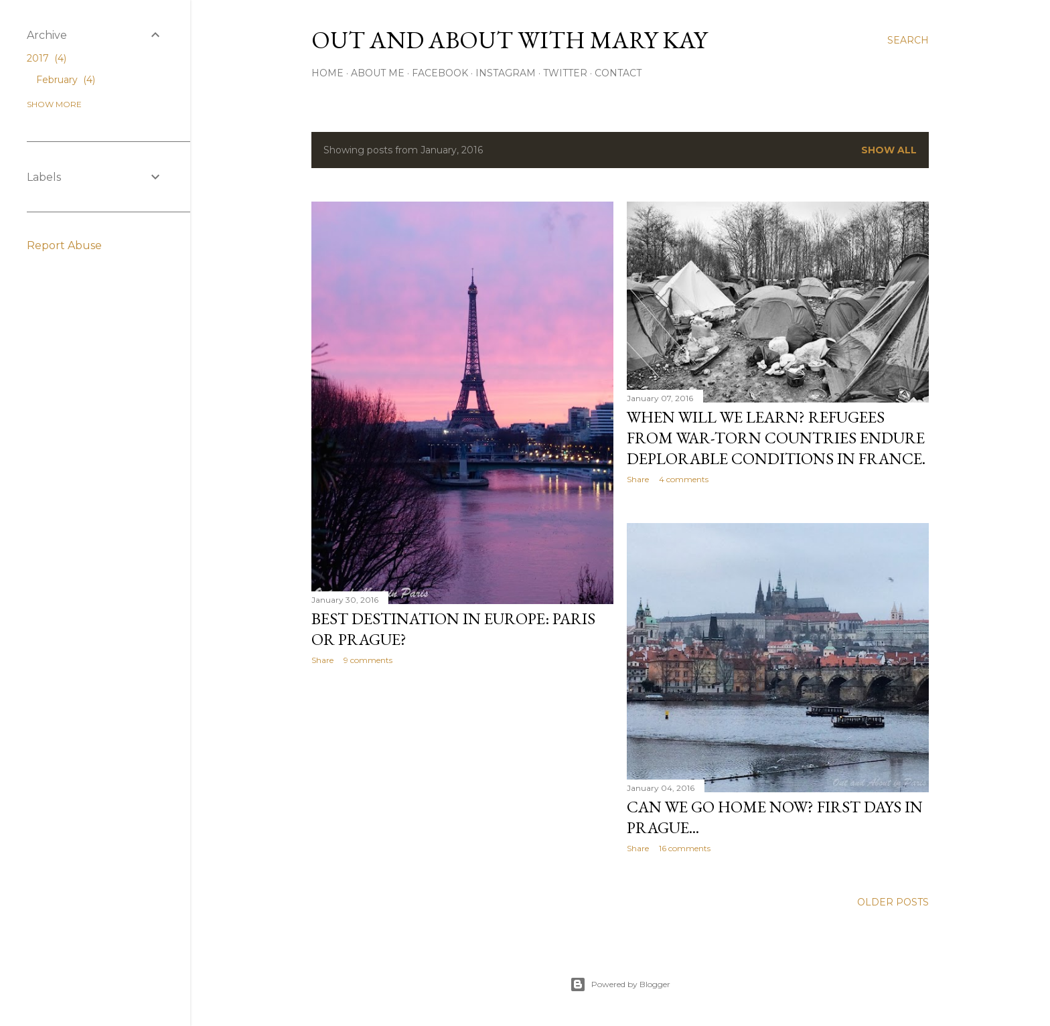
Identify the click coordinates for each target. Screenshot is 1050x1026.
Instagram (505, 73)
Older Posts (893, 902)
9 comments (368, 660)
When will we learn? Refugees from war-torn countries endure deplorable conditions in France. (776, 438)
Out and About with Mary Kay (509, 40)
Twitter (565, 73)
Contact (618, 73)
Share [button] (322, 660)
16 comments (684, 848)
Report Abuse (64, 245)
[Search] (908, 40)
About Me (377, 73)
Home (327, 73)
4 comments (683, 479)
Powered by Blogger (620, 984)
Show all (889, 150)
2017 (46, 58)
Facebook (440, 73)
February (65, 80)
